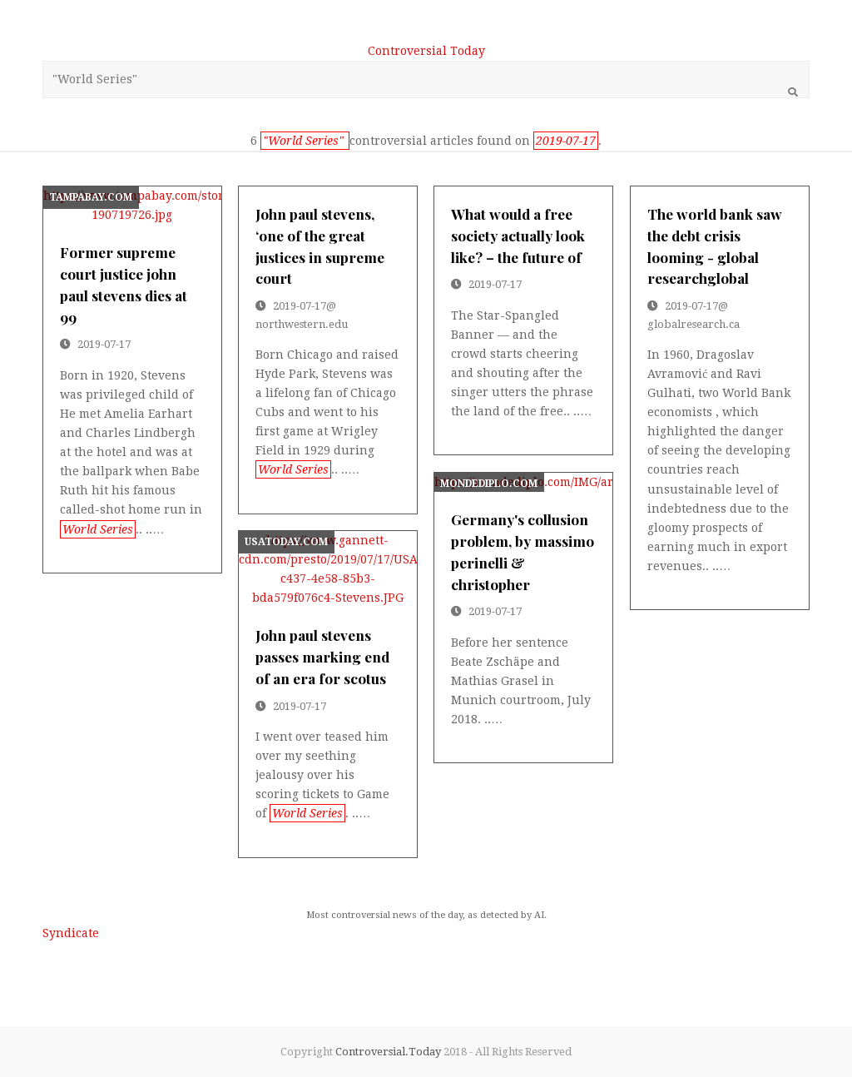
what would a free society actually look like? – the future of (518, 235)
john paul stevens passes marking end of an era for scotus (322, 656)
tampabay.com (90, 197)
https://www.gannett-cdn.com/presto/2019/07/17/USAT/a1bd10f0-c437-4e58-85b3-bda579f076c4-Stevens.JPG (327, 569)
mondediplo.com (488, 483)
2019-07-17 (104, 344)
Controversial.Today (388, 1051)
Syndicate (70, 933)
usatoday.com (286, 542)
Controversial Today (426, 50)
